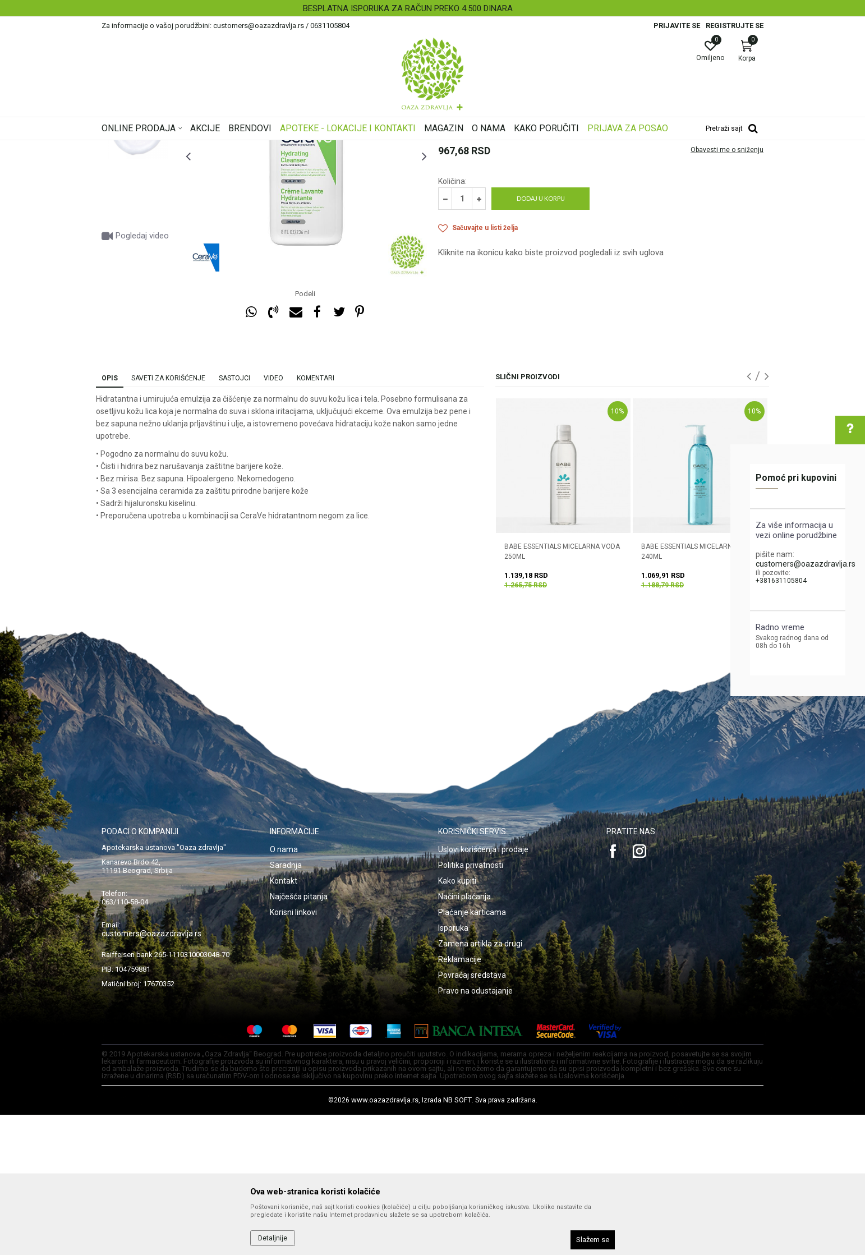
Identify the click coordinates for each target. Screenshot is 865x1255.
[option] (432, 8)
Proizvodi (215, 147)
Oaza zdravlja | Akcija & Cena (147, 147)
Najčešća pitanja (299, 1036)
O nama (284, 989)
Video (273, 518)
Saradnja (286, 1005)
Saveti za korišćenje (168, 518)
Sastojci (234, 518)
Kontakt (283, 1021)
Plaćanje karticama (472, 1052)
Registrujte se (734, 25)
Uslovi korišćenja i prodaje (483, 989)
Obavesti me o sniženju (727, 290)
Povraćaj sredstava (472, 1115)
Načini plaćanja (464, 1036)
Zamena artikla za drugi (480, 1083)
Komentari (315, 518)
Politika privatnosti (470, 1005)
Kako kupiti (457, 1021)
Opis (110, 518)
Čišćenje (368, 147)
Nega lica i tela (261, 147)
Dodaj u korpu (541, 338)
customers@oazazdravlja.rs (805, 563)
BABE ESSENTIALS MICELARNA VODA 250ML (562, 692)
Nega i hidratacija (319, 147)
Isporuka (453, 1068)
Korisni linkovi (293, 1052)
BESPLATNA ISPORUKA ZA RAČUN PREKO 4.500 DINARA (431, 8)
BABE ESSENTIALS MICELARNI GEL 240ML (694, 692)
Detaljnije (272, 1238)
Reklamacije (459, 1099)
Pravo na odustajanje (475, 1131)
